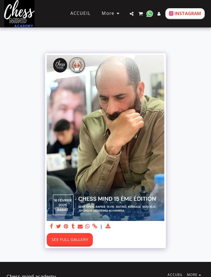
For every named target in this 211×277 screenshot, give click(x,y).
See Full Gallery (70, 239)
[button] (131, 14)
